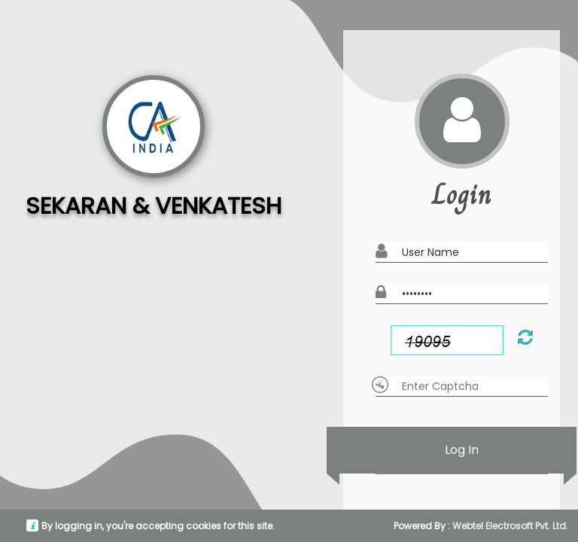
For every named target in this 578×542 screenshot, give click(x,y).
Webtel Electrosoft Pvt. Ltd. (510, 525)
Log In (462, 450)
